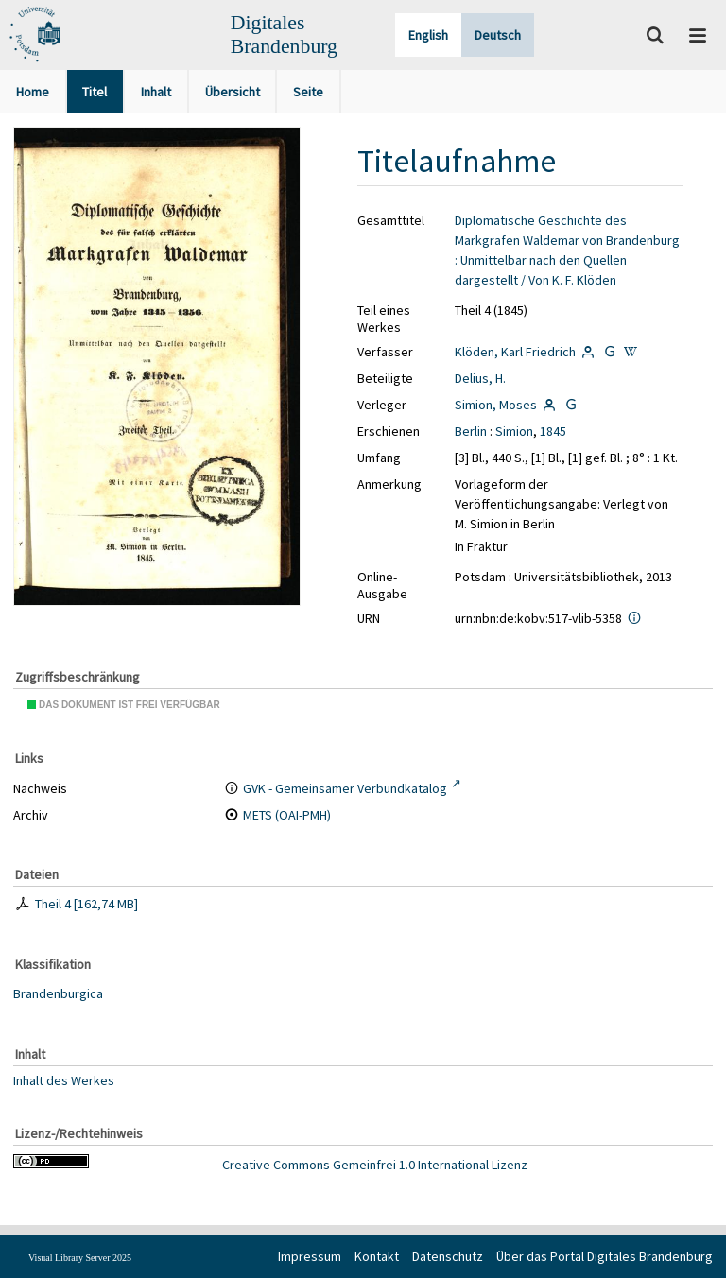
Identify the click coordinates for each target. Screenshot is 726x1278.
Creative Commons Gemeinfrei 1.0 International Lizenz (374, 1164)
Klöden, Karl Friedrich (515, 351)
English (428, 34)
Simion (514, 431)
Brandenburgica (58, 993)
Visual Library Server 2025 (79, 1257)
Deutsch (498, 34)
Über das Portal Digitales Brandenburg (604, 1256)
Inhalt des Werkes (63, 1079)
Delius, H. (480, 378)
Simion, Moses (496, 404)
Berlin (471, 431)
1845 (553, 431)
